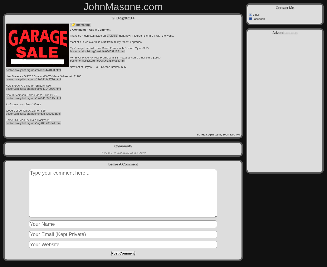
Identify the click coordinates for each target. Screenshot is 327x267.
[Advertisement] (285, 58)
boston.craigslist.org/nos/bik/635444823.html (33, 70)
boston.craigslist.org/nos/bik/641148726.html (33, 79)
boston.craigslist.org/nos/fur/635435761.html (33, 113)
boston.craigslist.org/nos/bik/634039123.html (97, 51)
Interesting (80, 24)
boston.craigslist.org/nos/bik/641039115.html (33, 98)
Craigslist (112, 35)
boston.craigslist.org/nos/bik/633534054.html (97, 60)
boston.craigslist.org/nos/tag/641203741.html (33, 123)
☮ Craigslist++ (123, 18)
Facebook (257, 19)
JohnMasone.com (123, 6)
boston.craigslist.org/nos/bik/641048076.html (33, 88)
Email (254, 14)
